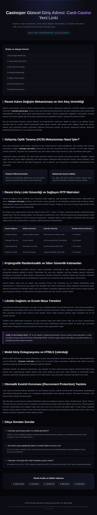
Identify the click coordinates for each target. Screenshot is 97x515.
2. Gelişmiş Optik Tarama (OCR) (16, 61)
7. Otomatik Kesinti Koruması (15, 89)
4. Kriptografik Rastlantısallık (15, 72)
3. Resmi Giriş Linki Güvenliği (15, 67)
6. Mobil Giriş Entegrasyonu (15, 84)
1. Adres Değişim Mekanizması (16, 55)
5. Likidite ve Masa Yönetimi (15, 78)
